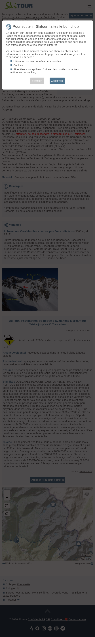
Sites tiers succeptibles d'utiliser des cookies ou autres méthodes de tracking (44, 71)
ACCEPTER (57, 81)
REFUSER (37, 81)
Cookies (18, 65)
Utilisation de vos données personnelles (37, 61)
